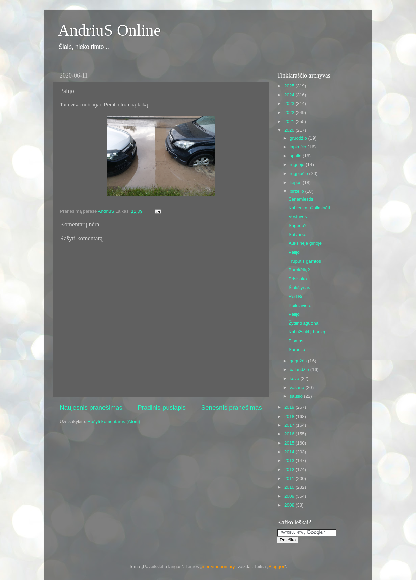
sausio (297, 396)
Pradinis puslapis (162, 407)
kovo (295, 378)
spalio (296, 155)
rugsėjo (298, 164)
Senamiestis (301, 199)
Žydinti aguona (304, 323)
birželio (297, 191)
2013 (290, 460)
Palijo (294, 252)
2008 (290, 505)
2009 (290, 496)
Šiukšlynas (299, 287)
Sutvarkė (297, 234)
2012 (290, 469)
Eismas (296, 340)
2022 (290, 112)
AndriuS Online (109, 30)
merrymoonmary (218, 566)
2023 (290, 103)
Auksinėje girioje (305, 243)
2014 (290, 451)
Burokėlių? (299, 269)
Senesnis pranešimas (231, 407)
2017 (290, 425)
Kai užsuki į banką (307, 331)
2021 (290, 121)
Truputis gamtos (305, 261)
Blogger (277, 566)
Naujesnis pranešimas (91, 407)
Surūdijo (297, 349)
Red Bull (297, 296)
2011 (290, 478)
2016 (290, 433)
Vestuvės (298, 216)
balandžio (300, 369)
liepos (296, 182)
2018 (290, 416)
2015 (290, 443)
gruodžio (299, 138)
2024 (290, 94)
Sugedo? (298, 225)
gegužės (299, 360)
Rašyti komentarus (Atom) (114, 421)
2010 (290, 487)
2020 (290, 130)
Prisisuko (298, 278)
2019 (290, 407)
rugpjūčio (299, 173)
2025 (290, 85)
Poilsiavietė (300, 305)
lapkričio (298, 146)
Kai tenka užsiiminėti (309, 207)
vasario (297, 387)
